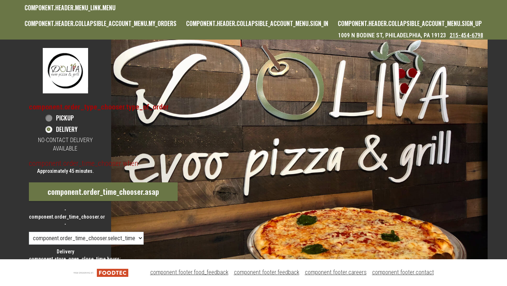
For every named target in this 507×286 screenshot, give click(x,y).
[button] (65, 70)
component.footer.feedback (266, 272)
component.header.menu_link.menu (70, 7)
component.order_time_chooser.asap (103, 191)
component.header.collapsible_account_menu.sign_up (410, 23)
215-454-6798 (466, 35)
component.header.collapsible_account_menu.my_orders (100, 23)
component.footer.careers (336, 272)
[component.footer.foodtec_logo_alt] (100, 272)
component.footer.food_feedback (189, 272)
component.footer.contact (403, 272)
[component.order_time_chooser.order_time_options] (86, 238)
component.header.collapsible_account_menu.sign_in (257, 23)
